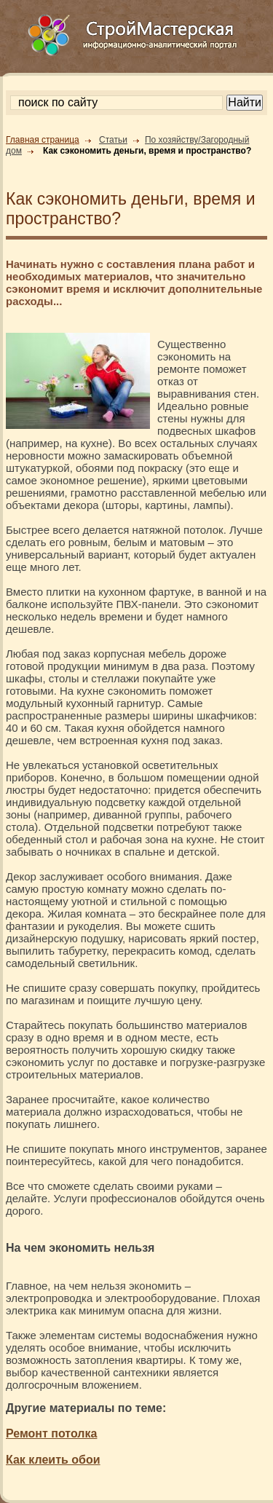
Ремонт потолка (51, 1433)
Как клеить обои (53, 1459)
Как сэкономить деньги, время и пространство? (147, 151)
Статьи (113, 140)
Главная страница (42, 140)
